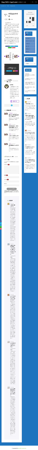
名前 (6, 175)
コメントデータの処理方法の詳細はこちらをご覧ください (11, 192)
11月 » (33, 25)
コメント (6, 164)
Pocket (14, 47)
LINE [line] (10, 47)
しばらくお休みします (13, 56)
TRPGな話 (10, 113)
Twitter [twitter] (12, 46)
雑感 (27, 51)
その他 (27, 43)
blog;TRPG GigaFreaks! (14, 2)
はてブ (16, 46)
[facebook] (1, 221)
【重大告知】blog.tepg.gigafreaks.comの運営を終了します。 (30, 75)
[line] (1, 227)
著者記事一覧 (15, 101)
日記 (6, 19)
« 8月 (27, 25)
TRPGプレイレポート (30, 40)
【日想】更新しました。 (29, 103)
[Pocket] (1, 229)
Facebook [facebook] (8, 46)
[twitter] (12, 105)
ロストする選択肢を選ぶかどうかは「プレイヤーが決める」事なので (30, 160)
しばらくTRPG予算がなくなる (10, 56)
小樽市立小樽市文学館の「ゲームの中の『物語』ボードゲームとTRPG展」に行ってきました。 (30, 83)
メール (6, 179)
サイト (5, 183)
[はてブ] (1, 225)
